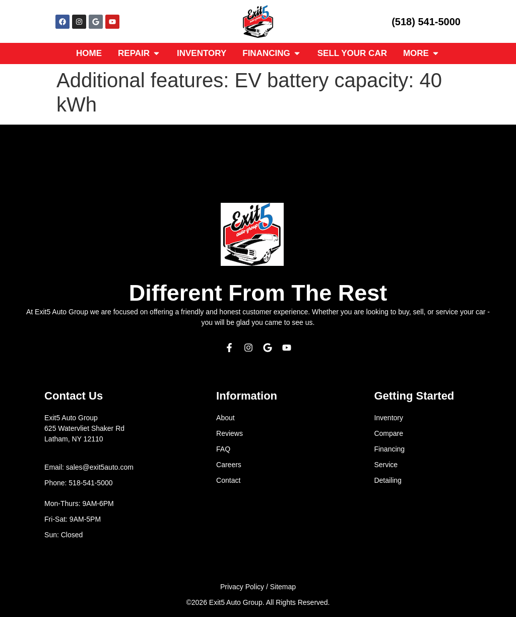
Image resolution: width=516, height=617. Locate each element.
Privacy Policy (242, 587)
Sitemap (283, 587)
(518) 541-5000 (426, 21)
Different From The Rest (258, 293)
